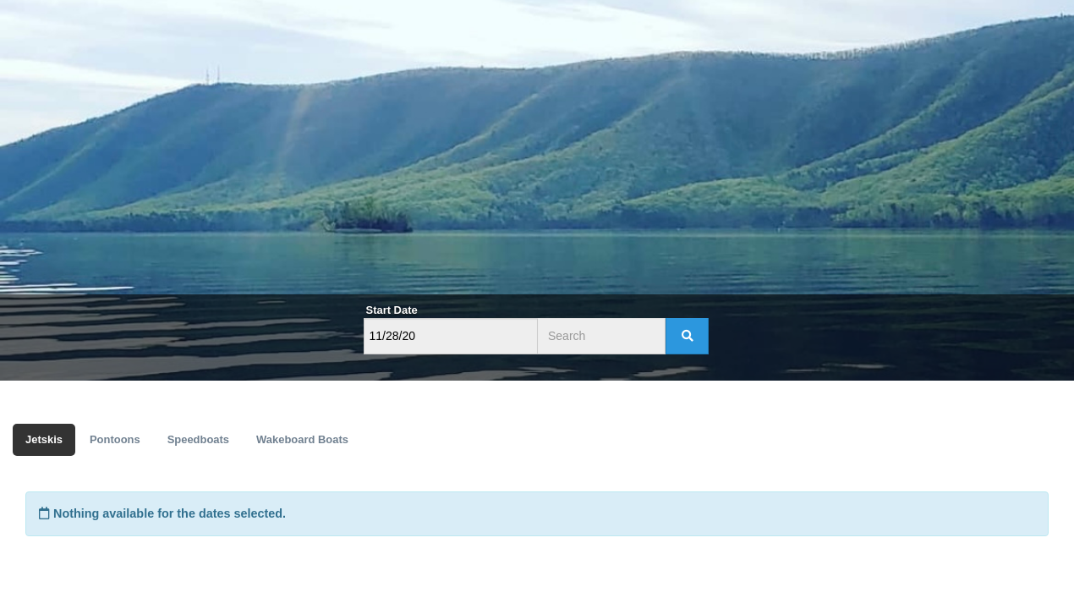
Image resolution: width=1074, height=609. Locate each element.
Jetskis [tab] (44, 439)
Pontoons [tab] (115, 439)
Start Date (392, 310)
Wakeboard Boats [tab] (302, 439)
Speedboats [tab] (198, 439)
